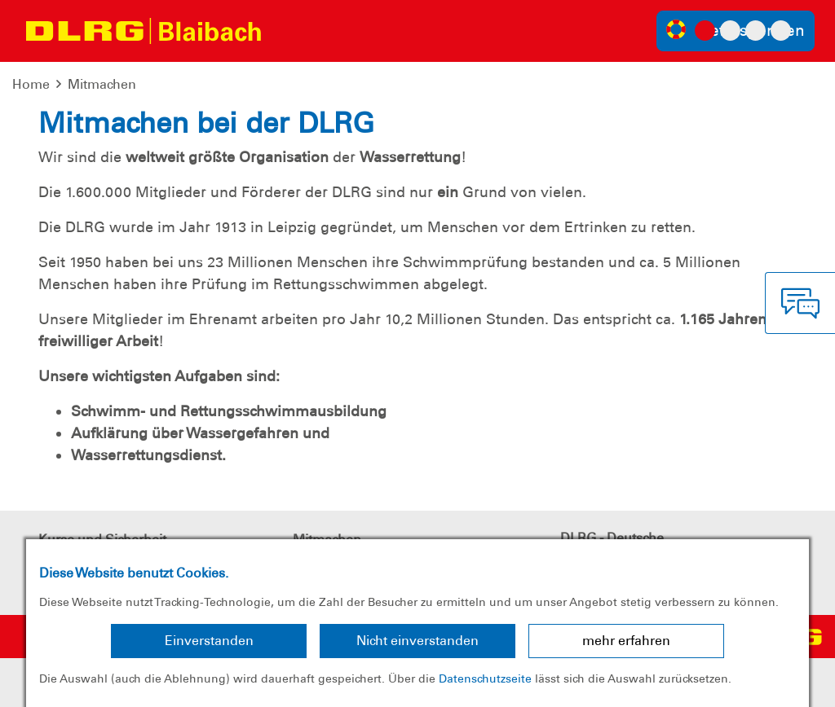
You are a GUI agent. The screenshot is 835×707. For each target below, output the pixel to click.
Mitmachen (102, 84)
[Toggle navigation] (289, 31)
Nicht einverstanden (417, 640)
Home (31, 84)
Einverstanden (209, 640)
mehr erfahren (626, 640)
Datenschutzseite (485, 678)
